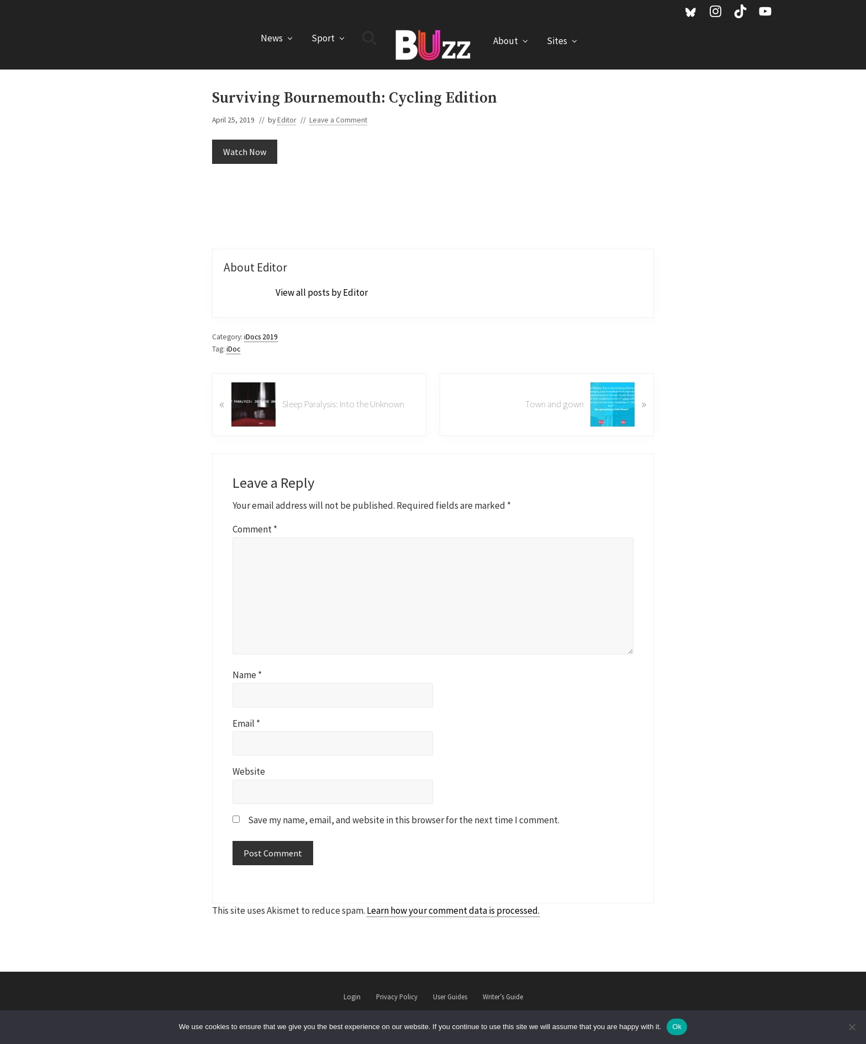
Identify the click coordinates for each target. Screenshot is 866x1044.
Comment (255, 529)
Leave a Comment (338, 120)
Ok (677, 1026)
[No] (852, 1026)
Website (249, 771)
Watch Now (244, 151)
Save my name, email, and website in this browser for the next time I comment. (403, 820)
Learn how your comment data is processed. (453, 910)
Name (247, 675)
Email (246, 723)
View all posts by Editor (322, 292)
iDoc (233, 349)
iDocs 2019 (261, 337)
